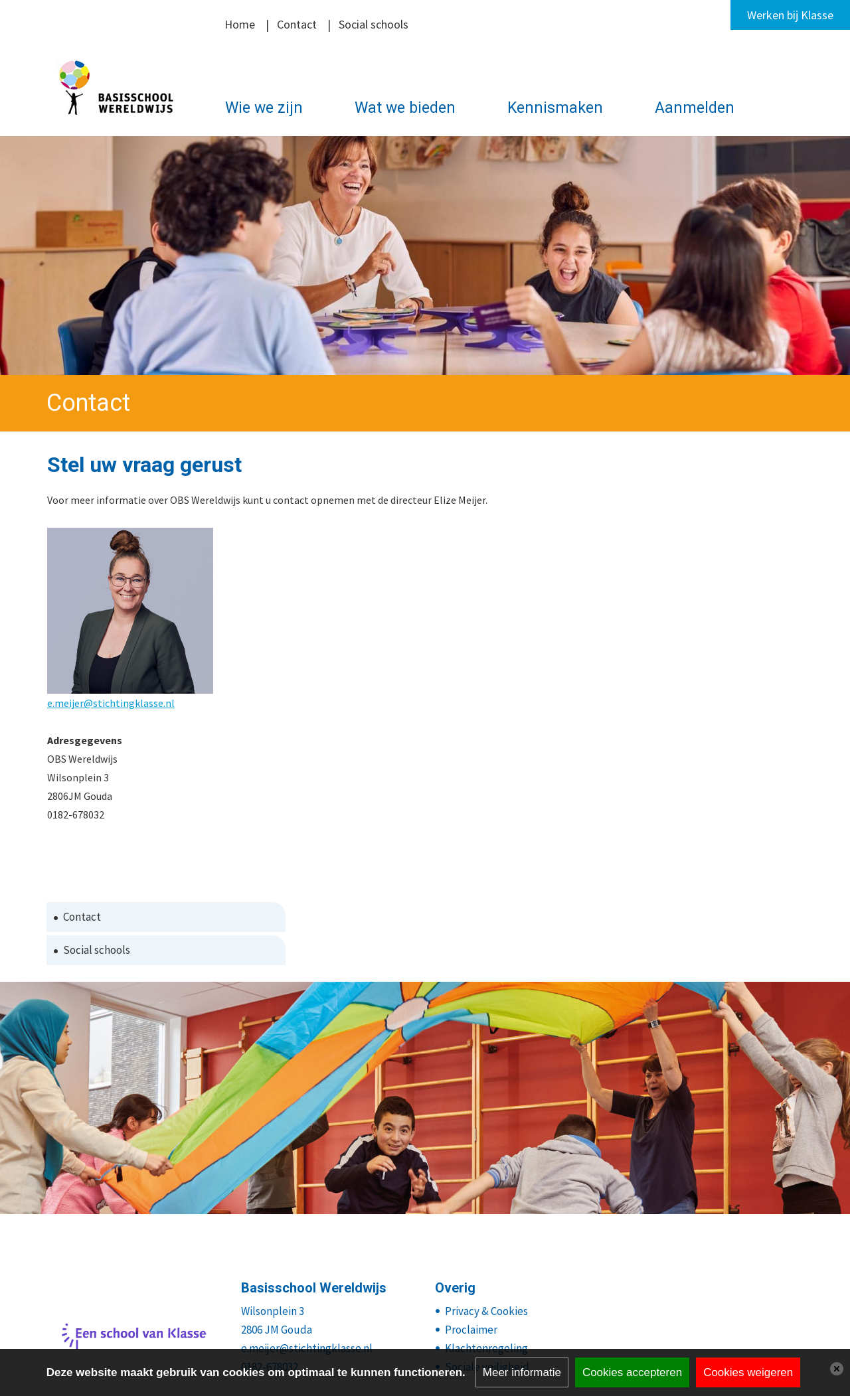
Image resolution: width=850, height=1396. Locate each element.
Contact (297, 24)
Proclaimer (471, 1329)
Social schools (373, 24)
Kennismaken (555, 108)
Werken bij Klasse (790, 15)
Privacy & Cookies (486, 1311)
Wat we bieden (405, 108)
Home (239, 24)
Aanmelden (694, 108)
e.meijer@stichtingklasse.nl (111, 703)
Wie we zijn (264, 108)
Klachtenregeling (486, 1348)
